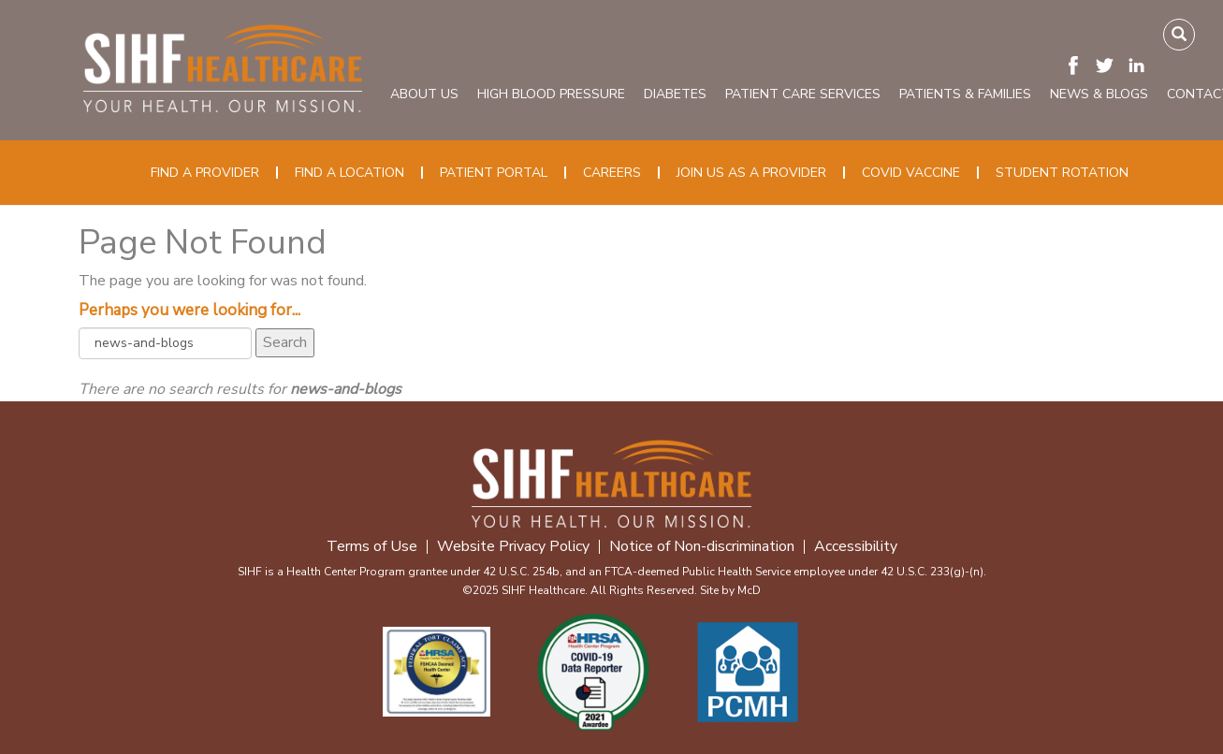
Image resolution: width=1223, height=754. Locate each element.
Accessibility (855, 547)
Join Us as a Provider (751, 173)
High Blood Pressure (551, 94)
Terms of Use (372, 547)
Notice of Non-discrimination (701, 547)
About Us (424, 94)
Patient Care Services (803, 94)
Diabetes (675, 94)
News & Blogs (1099, 94)
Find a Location (349, 173)
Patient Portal (493, 173)
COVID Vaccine (911, 173)
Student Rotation (1062, 173)
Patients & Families (965, 94)
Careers (612, 173)
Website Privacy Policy (513, 547)
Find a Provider (205, 173)
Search (285, 342)
